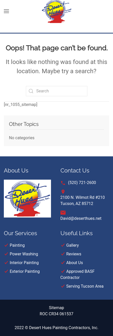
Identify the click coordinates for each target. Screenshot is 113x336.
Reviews (73, 254)
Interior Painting (24, 262)
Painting (17, 245)
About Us (74, 262)
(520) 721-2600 (82, 182)
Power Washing (24, 254)
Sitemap (56, 307)
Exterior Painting (25, 271)
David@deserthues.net (81, 218)
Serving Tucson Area (85, 286)
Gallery (72, 245)
